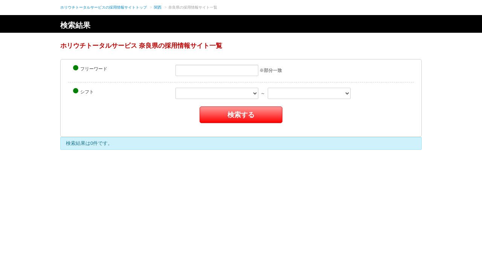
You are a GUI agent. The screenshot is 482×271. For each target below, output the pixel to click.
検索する (241, 115)
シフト (83, 91)
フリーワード (90, 68)
